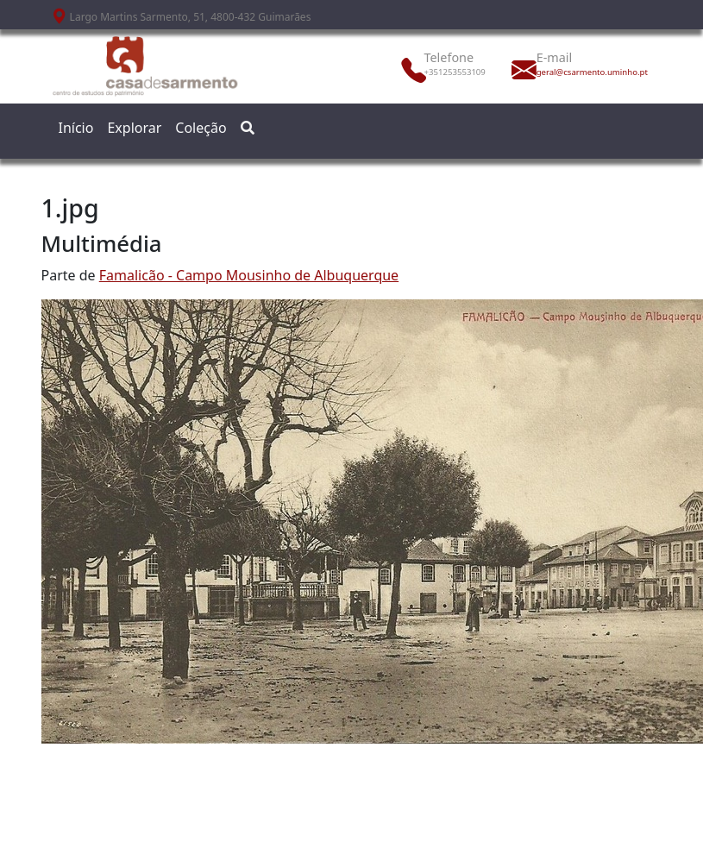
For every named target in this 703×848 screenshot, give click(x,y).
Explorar (134, 127)
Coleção (200, 127)
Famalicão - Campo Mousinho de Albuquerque (249, 275)
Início (76, 127)
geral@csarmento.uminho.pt (574, 72)
